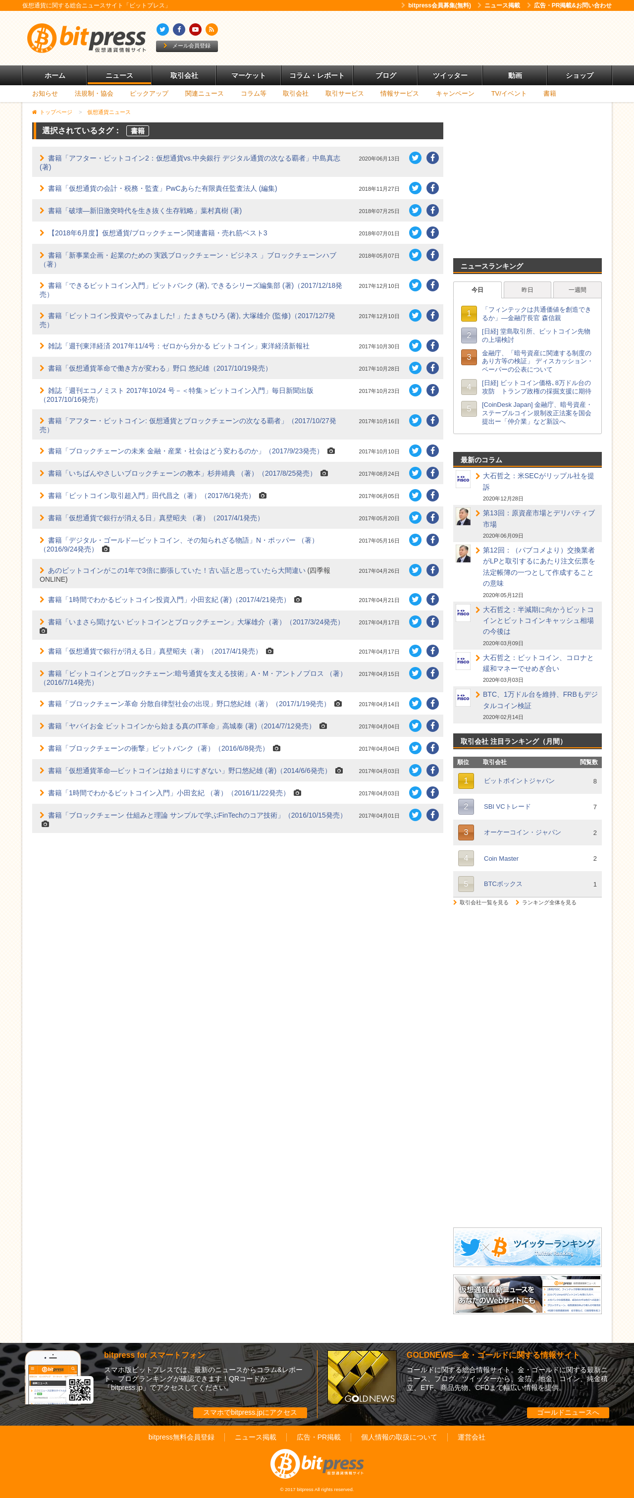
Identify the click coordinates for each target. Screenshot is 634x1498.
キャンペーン (455, 93)
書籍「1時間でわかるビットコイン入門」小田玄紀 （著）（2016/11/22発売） (169, 793)
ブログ (385, 75)
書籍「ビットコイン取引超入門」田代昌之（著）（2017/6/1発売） (152, 495)
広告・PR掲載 (319, 1437)
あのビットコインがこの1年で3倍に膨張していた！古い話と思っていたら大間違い (177, 570)
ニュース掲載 (498, 5)
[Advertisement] (431, 38)
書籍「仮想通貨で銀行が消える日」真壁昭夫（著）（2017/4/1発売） (155, 651)
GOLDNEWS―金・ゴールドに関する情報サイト (493, 1355)
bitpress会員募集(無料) (436, 5)
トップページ (56, 112)
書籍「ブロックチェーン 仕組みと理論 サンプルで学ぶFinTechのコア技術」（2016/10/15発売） (197, 815)
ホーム (55, 75)
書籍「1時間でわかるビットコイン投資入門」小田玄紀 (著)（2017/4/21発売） (169, 600)
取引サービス (344, 93)
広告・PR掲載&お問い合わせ (569, 5)
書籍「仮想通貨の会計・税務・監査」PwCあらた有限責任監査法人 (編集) (162, 188)
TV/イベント (509, 93)
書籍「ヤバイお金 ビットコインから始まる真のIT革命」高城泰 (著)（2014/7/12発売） (182, 726)
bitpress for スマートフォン (154, 1355)
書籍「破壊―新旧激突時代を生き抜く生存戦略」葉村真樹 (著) (145, 211)
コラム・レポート (317, 75)
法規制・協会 (94, 93)
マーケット (248, 75)
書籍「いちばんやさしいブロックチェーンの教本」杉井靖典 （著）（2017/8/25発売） (182, 473)
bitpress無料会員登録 (181, 1437)
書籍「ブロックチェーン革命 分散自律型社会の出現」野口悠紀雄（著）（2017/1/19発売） (189, 704)
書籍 (549, 93)
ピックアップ (149, 93)
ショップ (579, 75)
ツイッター (450, 75)
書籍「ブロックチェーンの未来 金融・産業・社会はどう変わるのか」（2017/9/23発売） (185, 451)
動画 (515, 75)
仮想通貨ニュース (109, 112)
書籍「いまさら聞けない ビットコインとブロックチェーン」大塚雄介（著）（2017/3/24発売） (196, 622)
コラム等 (253, 93)
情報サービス (399, 93)
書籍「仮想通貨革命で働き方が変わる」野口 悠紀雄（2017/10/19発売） (160, 368)
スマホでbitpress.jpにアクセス (250, 1412)
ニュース (119, 75)
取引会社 (184, 75)
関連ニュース (204, 93)
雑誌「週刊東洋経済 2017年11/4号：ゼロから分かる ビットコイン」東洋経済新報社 (179, 346)
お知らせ (45, 93)
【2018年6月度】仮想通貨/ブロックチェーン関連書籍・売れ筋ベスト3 (157, 233)
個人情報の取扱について (399, 1437)
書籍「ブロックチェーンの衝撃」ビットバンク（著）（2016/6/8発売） (158, 748)
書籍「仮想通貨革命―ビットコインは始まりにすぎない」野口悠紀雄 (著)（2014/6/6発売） (189, 771)
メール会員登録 (187, 46)
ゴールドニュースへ (568, 1412)
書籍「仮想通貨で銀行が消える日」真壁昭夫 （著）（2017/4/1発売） (156, 518)
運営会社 (471, 1437)
